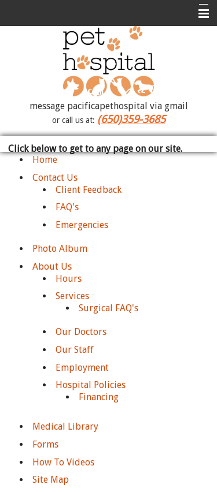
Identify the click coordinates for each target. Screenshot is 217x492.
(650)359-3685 (131, 119)
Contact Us (55, 177)
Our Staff (75, 349)
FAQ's (67, 207)
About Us (52, 266)
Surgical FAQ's (108, 308)
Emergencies (82, 224)
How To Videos (63, 462)
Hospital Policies (91, 384)
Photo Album (59, 248)
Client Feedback (89, 189)
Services (72, 295)
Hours (69, 278)
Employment (82, 367)
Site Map (50, 479)
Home (44, 159)
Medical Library (65, 426)
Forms (45, 444)
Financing (99, 397)
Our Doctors (81, 331)
